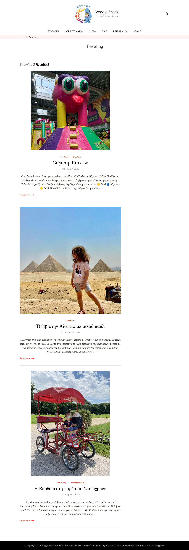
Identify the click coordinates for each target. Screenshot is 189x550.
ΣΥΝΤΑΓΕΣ (53, 31)
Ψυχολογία (77, 157)
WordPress (140, 545)
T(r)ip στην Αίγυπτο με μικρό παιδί (70, 326)
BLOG (104, 31)
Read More (25, 194)
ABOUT (137, 31)
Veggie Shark (107, 11)
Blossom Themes (114, 545)
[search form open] (166, 13)
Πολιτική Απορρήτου (155, 545)
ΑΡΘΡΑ (92, 31)
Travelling (64, 157)
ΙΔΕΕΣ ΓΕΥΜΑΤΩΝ (74, 31)
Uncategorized (77, 483)
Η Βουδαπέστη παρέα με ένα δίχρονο (70, 488)
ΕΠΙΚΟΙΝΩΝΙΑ (120, 31)
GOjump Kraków (70, 163)
